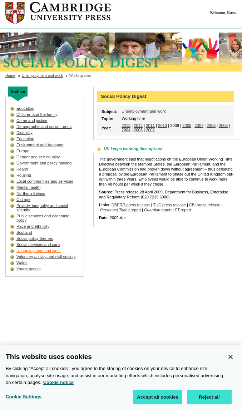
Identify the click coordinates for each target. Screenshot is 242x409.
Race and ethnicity (32, 226)
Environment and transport (40, 145)
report (120, 210)
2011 (150, 125)
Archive (17, 91)
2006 (211, 125)
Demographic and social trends (43, 126)
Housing (23, 175)
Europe (22, 151)
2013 (126, 125)
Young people (28, 269)
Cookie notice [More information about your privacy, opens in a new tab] (58, 385)
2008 (186, 125)
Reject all (209, 400)
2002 (150, 130)
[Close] (230, 360)
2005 (223, 125)
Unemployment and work (42, 76)
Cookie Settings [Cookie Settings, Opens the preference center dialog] (23, 399)
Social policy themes (34, 238)
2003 (138, 130)
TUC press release (169, 205)
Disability (24, 132)
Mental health (28, 187)
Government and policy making (43, 163)
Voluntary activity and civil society (45, 257)
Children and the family (36, 114)
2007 (198, 125)
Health (22, 169)
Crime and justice (31, 120)
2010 (162, 125)
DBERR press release (131, 205)
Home (10, 76)
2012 (138, 125)
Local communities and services (44, 181)
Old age (23, 199)
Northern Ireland (30, 193)
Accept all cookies (157, 400)
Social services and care (38, 244)
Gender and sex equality (38, 157)
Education (25, 108)
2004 (126, 130)
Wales (22, 263)
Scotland (24, 232)
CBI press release (204, 205)
